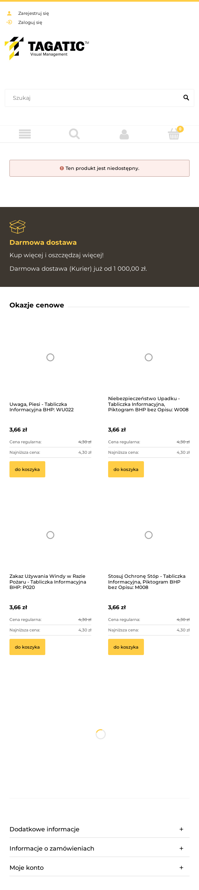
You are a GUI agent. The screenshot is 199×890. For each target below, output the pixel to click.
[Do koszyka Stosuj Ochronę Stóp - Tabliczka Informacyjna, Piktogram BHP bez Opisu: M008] (126, 647)
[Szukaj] (186, 98)
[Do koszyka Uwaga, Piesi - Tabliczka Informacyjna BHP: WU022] (27, 469)
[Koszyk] (174, 134)
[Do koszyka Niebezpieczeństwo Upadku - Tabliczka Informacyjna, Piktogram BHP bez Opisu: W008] (126, 469)
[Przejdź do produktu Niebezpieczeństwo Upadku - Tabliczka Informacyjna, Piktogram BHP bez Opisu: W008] (149, 366)
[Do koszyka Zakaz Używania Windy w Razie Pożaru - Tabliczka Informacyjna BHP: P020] (27, 647)
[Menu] (25, 134)
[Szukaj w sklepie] (93, 98)
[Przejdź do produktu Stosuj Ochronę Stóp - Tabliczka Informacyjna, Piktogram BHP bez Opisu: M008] (149, 544)
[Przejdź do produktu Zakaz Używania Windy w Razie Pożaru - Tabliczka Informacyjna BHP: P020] (50, 544)
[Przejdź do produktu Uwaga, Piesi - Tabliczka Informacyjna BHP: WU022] (50, 366)
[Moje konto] (124, 134)
